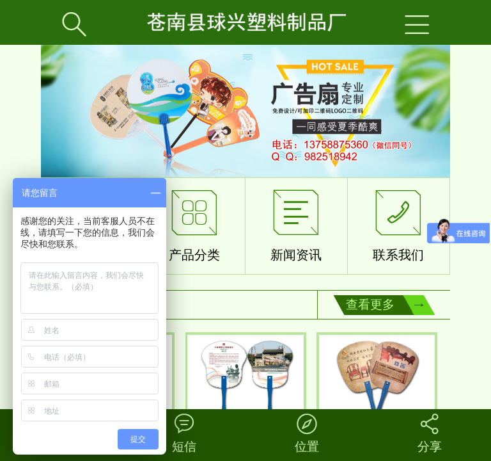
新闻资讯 (296, 223)
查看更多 (370, 304)
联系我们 (398, 223)
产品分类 (194, 223)
